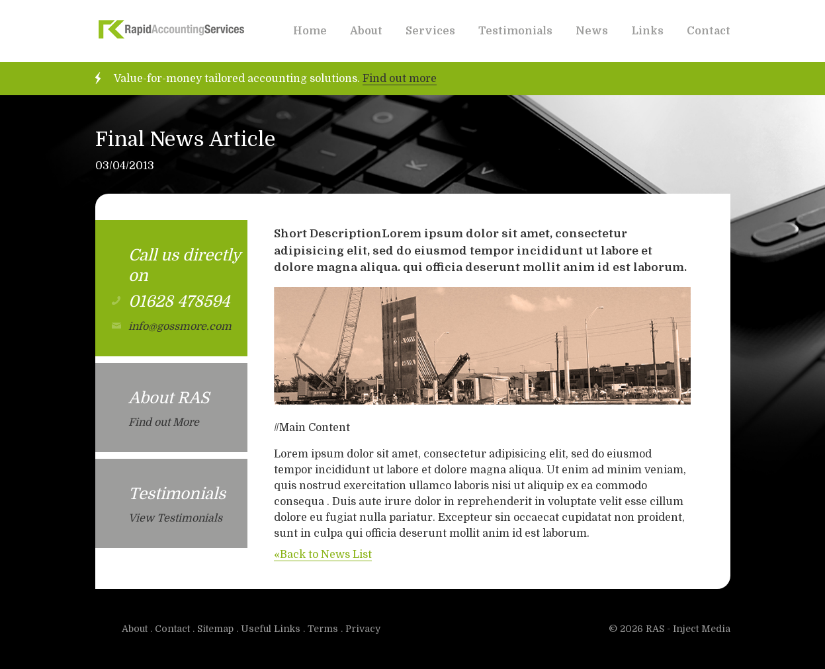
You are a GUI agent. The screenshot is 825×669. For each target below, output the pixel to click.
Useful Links (270, 628)
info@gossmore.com (180, 327)
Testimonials (515, 31)
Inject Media (701, 628)
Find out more (400, 79)
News (592, 31)
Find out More (163, 422)
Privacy (362, 628)
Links (647, 31)
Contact (708, 31)
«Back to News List (323, 555)
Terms (323, 628)
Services (430, 31)
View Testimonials (175, 518)
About (366, 31)
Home (310, 31)
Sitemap (215, 628)
